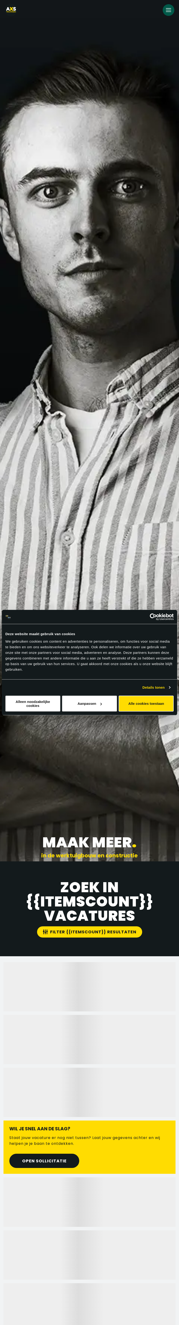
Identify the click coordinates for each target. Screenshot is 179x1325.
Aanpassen (90, 703)
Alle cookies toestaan (146, 703)
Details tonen (153, 687)
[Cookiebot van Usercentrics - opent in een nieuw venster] (153, 616)
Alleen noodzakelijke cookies (33, 703)
